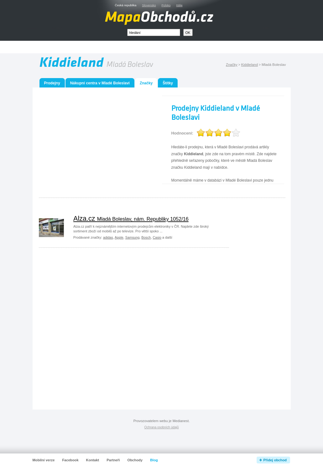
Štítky (168, 83)
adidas (108, 237)
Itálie (179, 5)
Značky (231, 64)
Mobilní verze (44, 460)
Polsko (166, 5)
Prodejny (52, 83)
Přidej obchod (275, 460)
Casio (157, 237)
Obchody (135, 460)
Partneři (113, 460)
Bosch (146, 237)
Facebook (70, 460)
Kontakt (92, 460)
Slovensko (149, 5)
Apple (119, 237)
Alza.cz (131, 218)
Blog (154, 460)
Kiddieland (249, 64)
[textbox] (153, 32)
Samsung (132, 237)
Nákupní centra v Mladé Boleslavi (100, 83)
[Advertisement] (169, 47)
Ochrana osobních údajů (161, 427)
